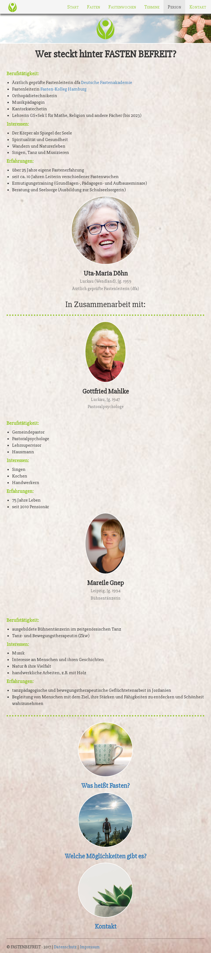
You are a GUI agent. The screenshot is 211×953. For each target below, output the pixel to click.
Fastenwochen (122, 7)
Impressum (90, 946)
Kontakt (197, 7)
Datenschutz (65, 946)
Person (174, 7)
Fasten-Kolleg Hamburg (63, 89)
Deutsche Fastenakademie (106, 82)
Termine (151, 7)
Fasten (93, 7)
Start (73, 7)
